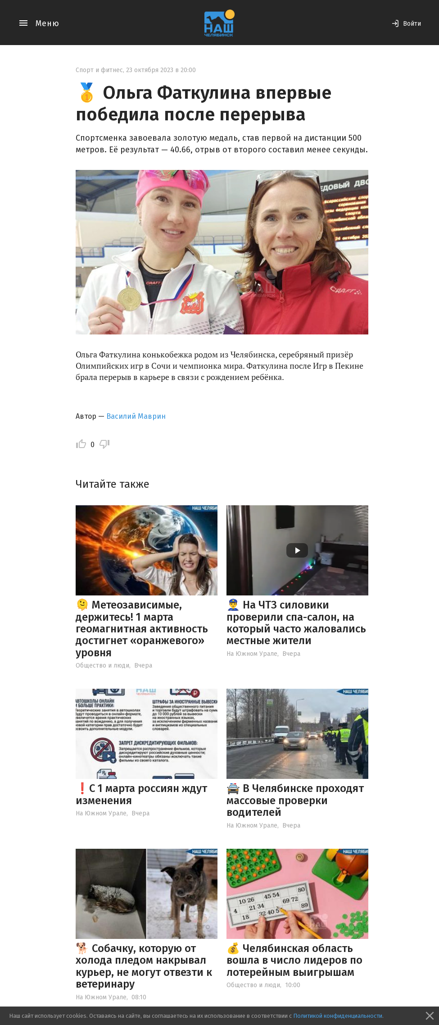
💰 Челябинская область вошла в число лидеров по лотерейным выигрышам (294, 960)
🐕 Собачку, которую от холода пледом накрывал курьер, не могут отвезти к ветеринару (144, 966)
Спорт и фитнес (99, 70)
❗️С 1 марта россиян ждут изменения (141, 794)
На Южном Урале (251, 654)
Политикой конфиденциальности (337, 1015)
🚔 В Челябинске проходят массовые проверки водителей (295, 800)
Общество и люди (102, 665)
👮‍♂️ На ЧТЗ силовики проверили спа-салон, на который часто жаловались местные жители (296, 623)
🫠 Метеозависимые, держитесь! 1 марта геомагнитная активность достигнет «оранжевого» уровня (142, 629)
